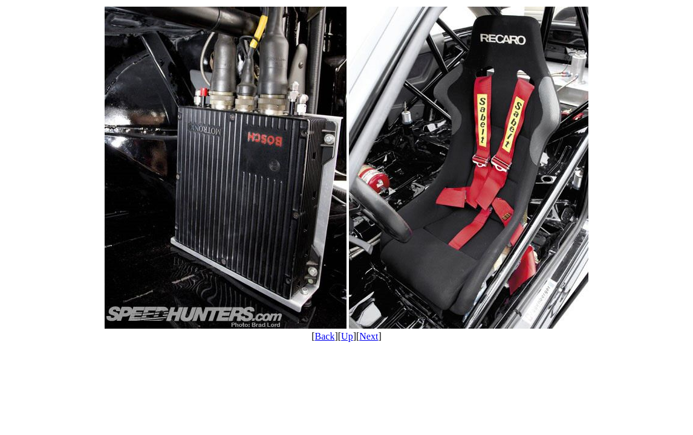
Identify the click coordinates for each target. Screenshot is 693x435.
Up (347, 336)
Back (325, 336)
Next (368, 336)
